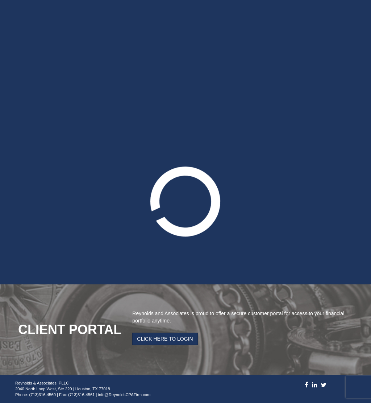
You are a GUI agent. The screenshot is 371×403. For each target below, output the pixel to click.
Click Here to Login (165, 339)
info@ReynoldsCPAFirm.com (124, 394)
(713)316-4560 (42, 394)
